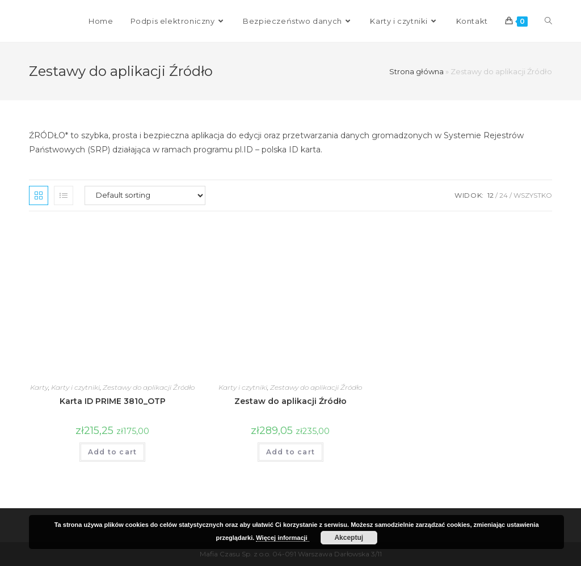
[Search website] (548, 21)
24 (503, 195)
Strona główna (416, 71)
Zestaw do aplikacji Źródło (290, 401)
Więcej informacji (282, 537)
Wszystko (532, 195)
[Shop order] (145, 195)
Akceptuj (348, 538)
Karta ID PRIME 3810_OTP (113, 401)
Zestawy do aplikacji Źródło (149, 387)
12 (490, 195)
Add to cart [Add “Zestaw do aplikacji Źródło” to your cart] (290, 452)
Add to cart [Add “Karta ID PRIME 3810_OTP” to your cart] (112, 452)
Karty (39, 387)
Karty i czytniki (75, 387)
